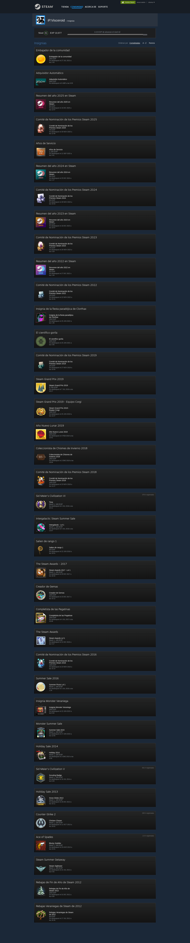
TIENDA (65, 7)
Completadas (134, 43)
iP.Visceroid (57, 20)
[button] (95, 56)
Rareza (152, 43)
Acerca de (90, 7)
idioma (150, 2)
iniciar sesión (141, 2)
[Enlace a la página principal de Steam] (46, 9)
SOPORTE (103, 7)
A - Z (144, 43)
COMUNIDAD (77, 7)
